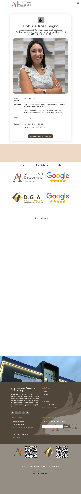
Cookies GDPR (47, 401)
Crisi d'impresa (16, 431)
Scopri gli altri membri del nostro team (40, 136)
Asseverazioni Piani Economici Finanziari (23, 427)
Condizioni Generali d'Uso (50, 407)
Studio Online (16, 437)
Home (45, 391)
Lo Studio (46, 394)
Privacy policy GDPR (49, 404)
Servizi (45, 397)
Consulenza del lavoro (18, 424)
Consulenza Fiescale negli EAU (20, 434)
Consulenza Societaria (18, 421)
